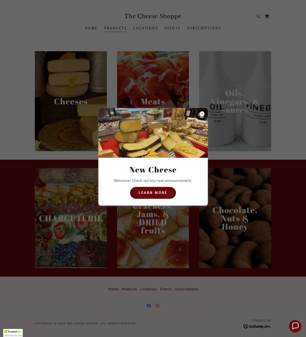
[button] (295, 326)
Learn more (153, 193)
